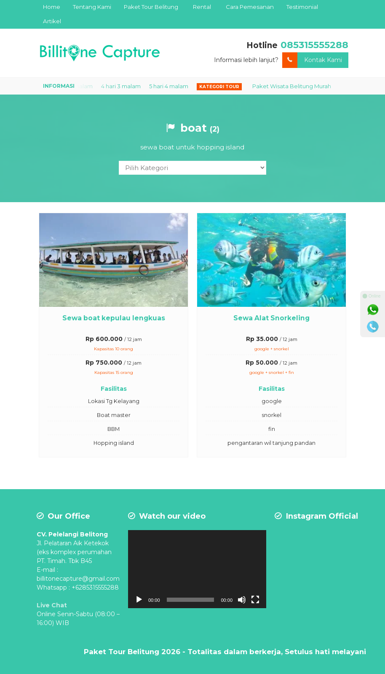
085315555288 (311, 44)
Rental (202, 6)
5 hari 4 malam (174, 86)
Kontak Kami (312, 60)
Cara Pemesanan (250, 6)
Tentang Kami (92, 6)
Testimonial (302, 6)
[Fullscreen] (196, 574)
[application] (165, 561)
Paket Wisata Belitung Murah (297, 86)
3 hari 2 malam (79, 86)
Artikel (52, 21)
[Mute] (188, 574)
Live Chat (52, 605)
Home (51, 6)
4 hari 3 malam (127, 86)
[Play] (139, 574)
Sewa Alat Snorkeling (271, 317)
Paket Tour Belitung (151, 6)
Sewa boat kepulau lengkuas (113, 317)
